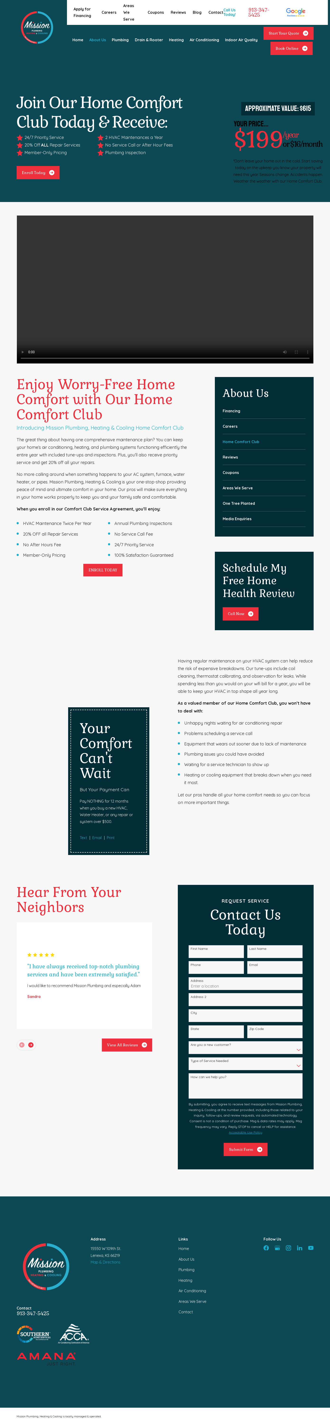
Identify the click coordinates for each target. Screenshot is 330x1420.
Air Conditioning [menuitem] (204, 39)
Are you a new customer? (218, 993)
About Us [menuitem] (97, 39)
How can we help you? (215, 1026)
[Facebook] (266, 1196)
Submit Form (252, 1098)
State (202, 977)
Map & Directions (105, 1210)
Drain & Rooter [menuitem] (149, 39)
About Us (186, 1207)
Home (184, 1197)
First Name (206, 897)
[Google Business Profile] (277, 1196)
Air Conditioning (192, 1239)
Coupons (156, 12)
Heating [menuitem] (176, 39)
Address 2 (205, 945)
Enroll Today (38, 172)
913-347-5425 (258, 12)
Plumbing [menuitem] (120, 39)
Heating (185, 1229)
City (201, 961)
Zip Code (263, 977)
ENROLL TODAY (103, 570)
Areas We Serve (128, 12)
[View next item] (37, 993)
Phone (203, 913)
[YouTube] (310, 1196)
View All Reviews (134, 993)
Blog (197, 12)
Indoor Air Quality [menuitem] (241, 39)
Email (260, 913)
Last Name (264, 897)
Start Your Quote (288, 33)
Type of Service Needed (217, 1009)
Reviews (178, 12)
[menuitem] (264, 410)
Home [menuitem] (77, 39)
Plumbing (186, 1218)
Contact (215, 12)
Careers (109, 12)
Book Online (291, 48)
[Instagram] (288, 1196)
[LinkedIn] (299, 1196)
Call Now (240, 613)
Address (204, 929)
